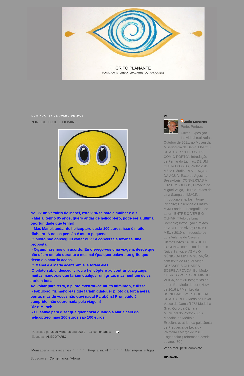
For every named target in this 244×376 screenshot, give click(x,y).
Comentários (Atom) (64, 358)
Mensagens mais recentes (51, 350)
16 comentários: (100, 331)
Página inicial (98, 350)
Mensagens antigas (139, 350)
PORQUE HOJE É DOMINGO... (57, 122)
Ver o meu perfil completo (183, 348)
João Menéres (195, 122)
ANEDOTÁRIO (56, 336)
